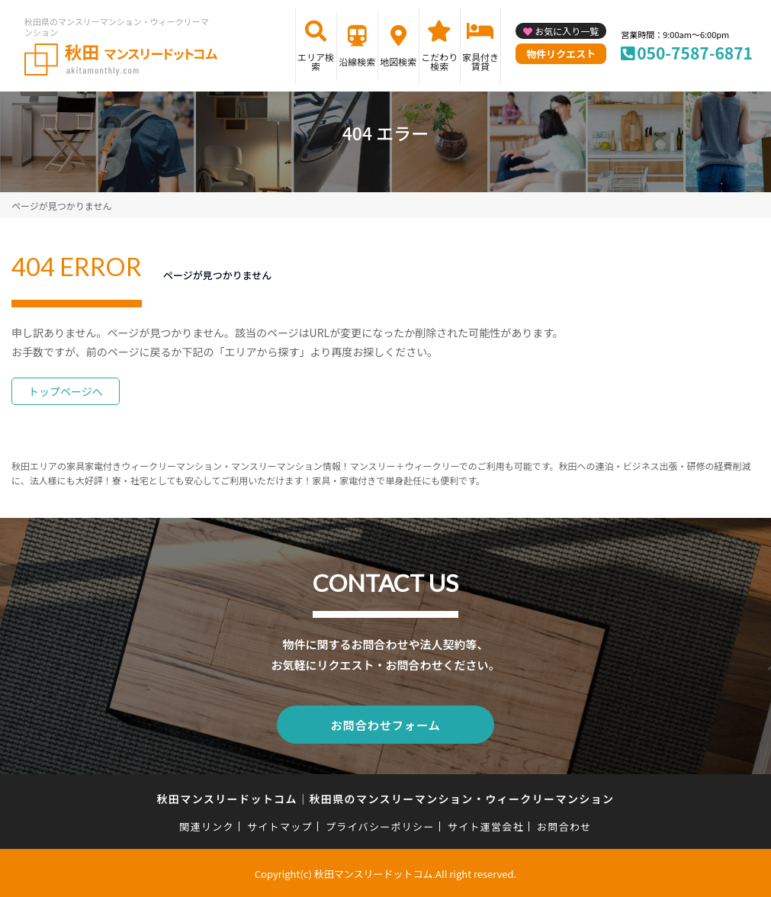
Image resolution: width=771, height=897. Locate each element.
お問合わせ (564, 825)
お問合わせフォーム (386, 723)
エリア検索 (315, 61)
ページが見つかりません (61, 205)
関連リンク (206, 825)
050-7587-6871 (695, 52)
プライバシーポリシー (380, 825)
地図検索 (398, 61)
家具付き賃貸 (480, 61)
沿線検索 (357, 61)
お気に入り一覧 (567, 30)
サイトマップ (280, 825)
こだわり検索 (439, 61)
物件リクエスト (561, 54)
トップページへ (65, 391)
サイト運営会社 (486, 825)
